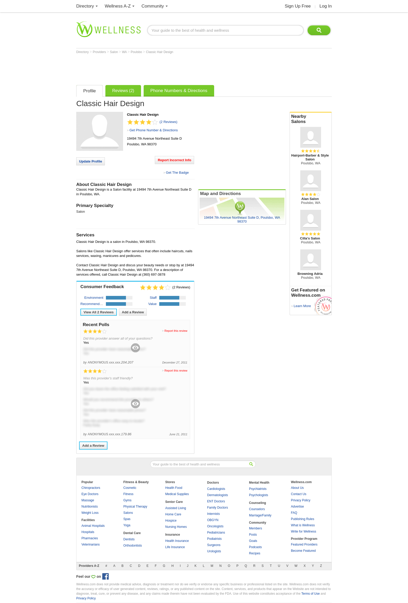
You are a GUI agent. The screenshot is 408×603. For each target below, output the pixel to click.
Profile (89, 90)
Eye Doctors (89, 494)
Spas (126, 519)
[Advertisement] (171, 68)
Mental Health (259, 482)
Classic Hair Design (159, 52)
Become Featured (303, 551)
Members (255, 528)
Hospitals (87, 532)
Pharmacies (89, 538)
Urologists (214, 551)
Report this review (175, 330)
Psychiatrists (257, 489)
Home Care (173, 514)
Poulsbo (137, 52)
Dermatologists (217, 495)
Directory (85, 6)
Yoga (126, 525)
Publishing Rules (302, 519)
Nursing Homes (176, 527)
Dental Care (132, 533)
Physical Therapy (135, 506)
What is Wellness (303, 525)
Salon (114, 52)
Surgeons (213, 545)
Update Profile (90, 161)
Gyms (127, 500)
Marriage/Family (260, 515)
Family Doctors (217, 507)
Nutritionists (89, 506)
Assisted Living (175, 508)
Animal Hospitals (93, 526)
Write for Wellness (303, 531)
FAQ (294, 513)
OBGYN (212, 520)
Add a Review (133, 312)
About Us (297, 488)
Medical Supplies (177, 494)
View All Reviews (99, 312)
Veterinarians (90, 544)
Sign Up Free (298, 6)
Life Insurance (175, 547)
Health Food (173, 488)
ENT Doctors (216, 501)
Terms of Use (310, 593)
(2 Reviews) (168, 122)
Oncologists (215, 526)
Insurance (172, 534)
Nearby (310, 119)
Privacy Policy (300, 500)
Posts (253, 534)
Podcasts (255, 547)
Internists (213, 514)
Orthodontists (132, 545)
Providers (100, 52)
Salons (128, 513)
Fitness (128, 494)
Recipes (254, 553)
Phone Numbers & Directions (178, 90)
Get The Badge (177, 172)
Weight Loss (90, 513)
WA (125, 52)
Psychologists (258, 495)
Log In (326, 6)
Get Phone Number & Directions (153, 130)
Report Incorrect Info (174, 160)
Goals (253, 541)
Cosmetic (129, 488)
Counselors (257, 509)
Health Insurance (177, 541)
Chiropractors (90, 488)
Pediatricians (216, 532)
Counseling (257, 503)
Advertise (297, 506)
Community (153, 6)
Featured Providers (304, 544)
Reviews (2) (123, 90)
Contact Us (298, 494)
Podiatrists (214, 539)
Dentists (129, 539)
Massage (87, 500)
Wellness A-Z (118, 6)
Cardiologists (216, 489)
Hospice (170, 520)
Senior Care (174, 502)
